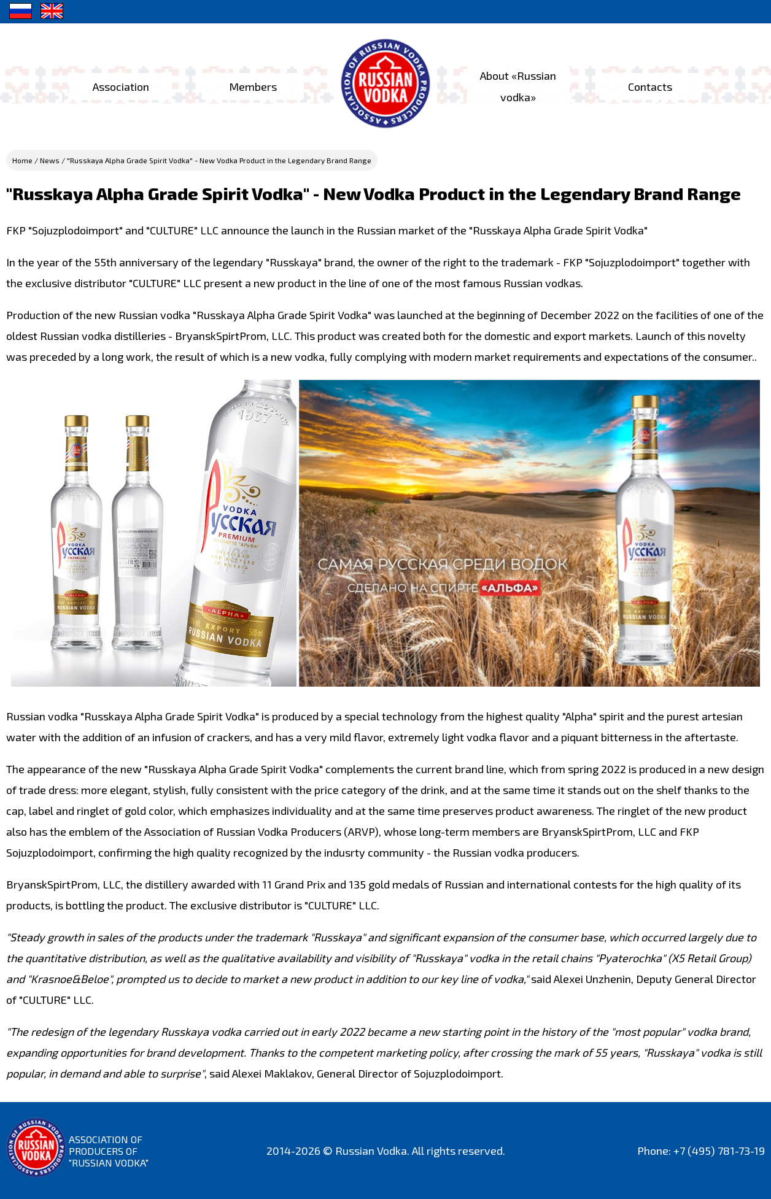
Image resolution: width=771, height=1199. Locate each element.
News (50, 160)
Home (22, 160)
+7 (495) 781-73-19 (719, 1150)
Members (252, 86)
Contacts (653, 86)
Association (118, 86)
